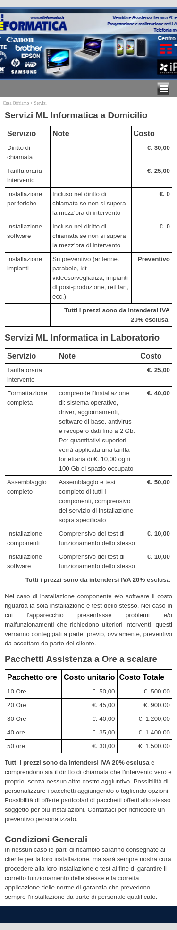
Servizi (40, 103)
